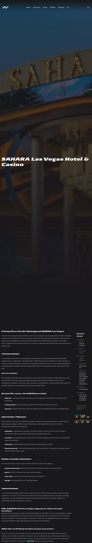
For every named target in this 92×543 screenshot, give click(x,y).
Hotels (28, 7)
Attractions (36, 7)
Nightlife (52, 7)
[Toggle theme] (88, 7)
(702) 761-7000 (82, 352)
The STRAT (30, 541)
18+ (68, 7)
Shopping (61, 7)
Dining (45, 7)
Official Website (83, 359)
